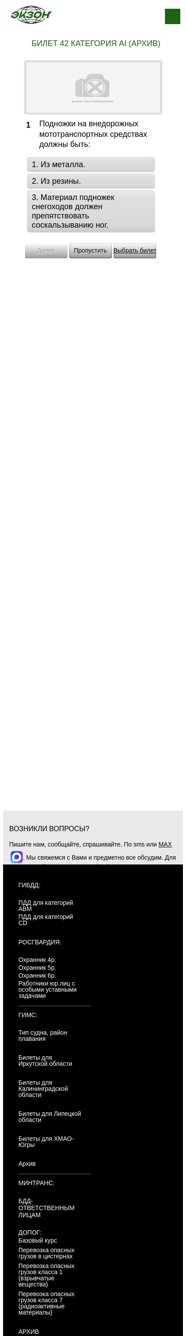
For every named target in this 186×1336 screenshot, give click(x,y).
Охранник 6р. (37, 975)
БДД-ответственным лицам (46, 1207)
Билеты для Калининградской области (43, 1088)
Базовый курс (37, 1240)
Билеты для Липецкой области (49, 1116)
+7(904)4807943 (111, 866)
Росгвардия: (39, 942)
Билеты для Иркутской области (45, 1060)
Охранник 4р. (37, 959)
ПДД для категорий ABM (45, 905)
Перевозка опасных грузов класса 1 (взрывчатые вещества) (46, 1275)
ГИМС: (27, 1014)
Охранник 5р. (37, 967)
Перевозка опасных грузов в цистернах (46, 1253)
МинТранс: (36, 1182)
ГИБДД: (29, 885)
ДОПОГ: (30, 1232)
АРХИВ (28, 1331)
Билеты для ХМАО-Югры (46, 1141)
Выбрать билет (135, 250)
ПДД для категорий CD (45, 919)
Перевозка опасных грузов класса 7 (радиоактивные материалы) (46, 1303)
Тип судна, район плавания (42, 1035)
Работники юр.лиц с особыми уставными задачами (47, 989)
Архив (27, 1163)
